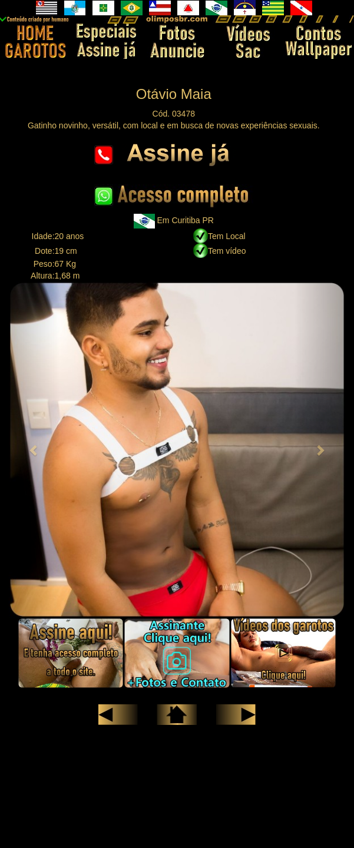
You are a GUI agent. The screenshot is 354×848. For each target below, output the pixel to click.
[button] (34, 449)
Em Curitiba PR (185, 220)
